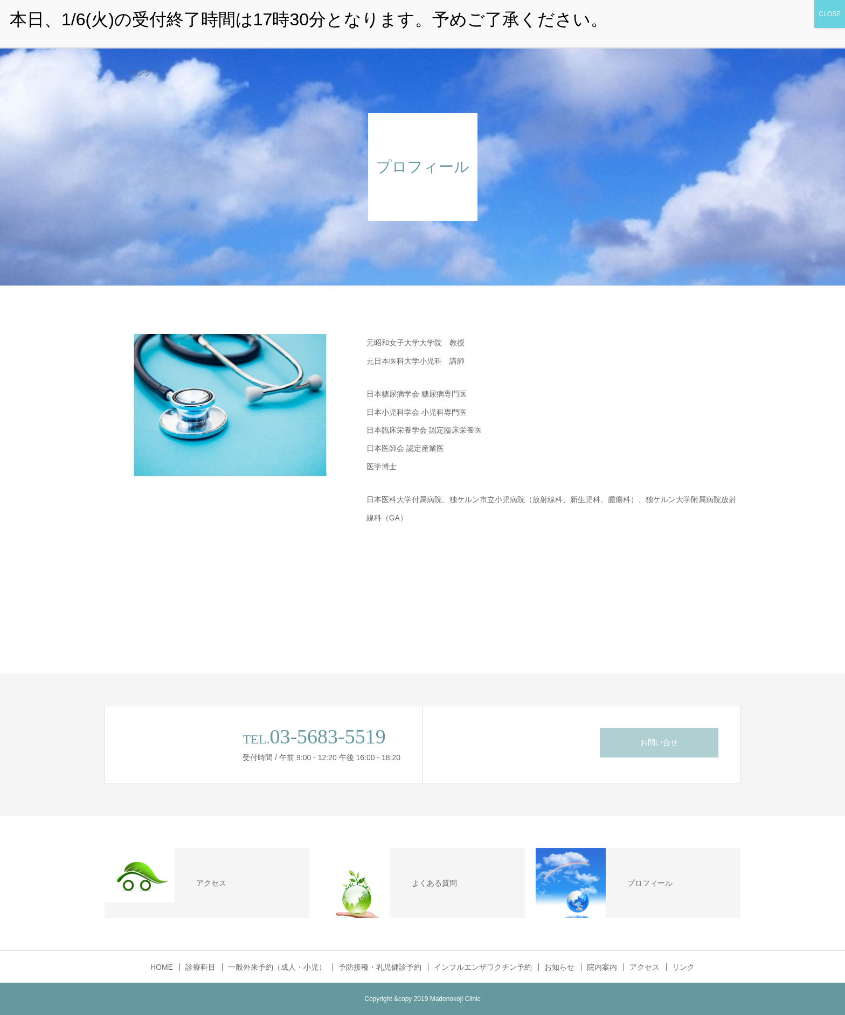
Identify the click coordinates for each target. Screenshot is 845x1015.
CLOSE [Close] (830, 14)
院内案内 (602, 967)
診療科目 (200, 967)
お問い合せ (659, 742)
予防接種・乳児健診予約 (379, 967)
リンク (140, 72)
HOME (161, 967)
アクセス (644, 967)
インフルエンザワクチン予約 (483, 967)
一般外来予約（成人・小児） (277, 967)
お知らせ (559, 967)
